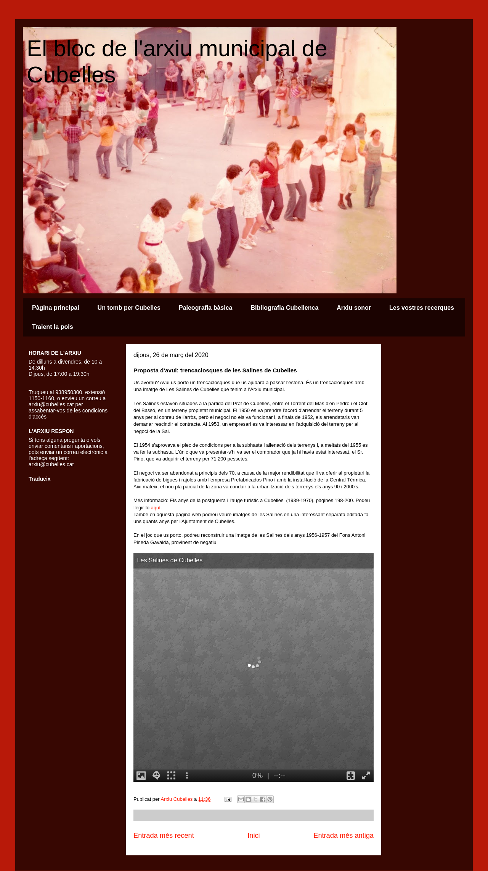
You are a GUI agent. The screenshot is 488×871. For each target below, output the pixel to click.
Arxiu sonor (354, 307)
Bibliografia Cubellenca (284, 307)
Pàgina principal (55, 307)
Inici (253, 835)
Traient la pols (52, 327)
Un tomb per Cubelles (129, 307)
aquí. (156, 507)
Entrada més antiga (343, 835)
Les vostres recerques (421, 307)
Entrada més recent (163, 835)
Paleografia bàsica (206, 307)
